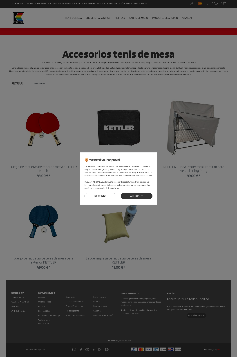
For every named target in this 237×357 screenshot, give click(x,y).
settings (100, 196)
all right (136, 196)
